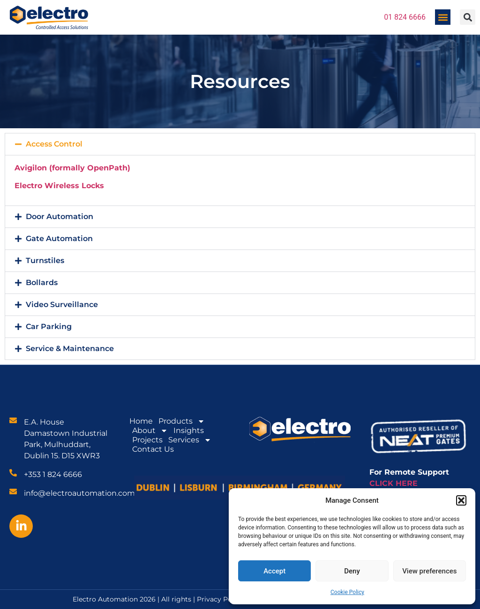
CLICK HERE (393, 483)
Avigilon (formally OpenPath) (72, 167)
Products (181, 421)
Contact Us (153, 449)
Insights (188, 430)
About (150, 430)
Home (141, 421)
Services (189, 440)
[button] (461, 500)
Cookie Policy (347, 592)
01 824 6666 (405, 17)
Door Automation (59, 216)
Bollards (42, 282)
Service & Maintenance (70, 348)
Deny (352, 571)
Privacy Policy (220, 599)
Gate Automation (59, 238)
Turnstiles (45, 260)
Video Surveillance (62, 304)
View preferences (429, 571)
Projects (147, 439)
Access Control (54, 143)
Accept (274, 571)
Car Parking (49, 326)
